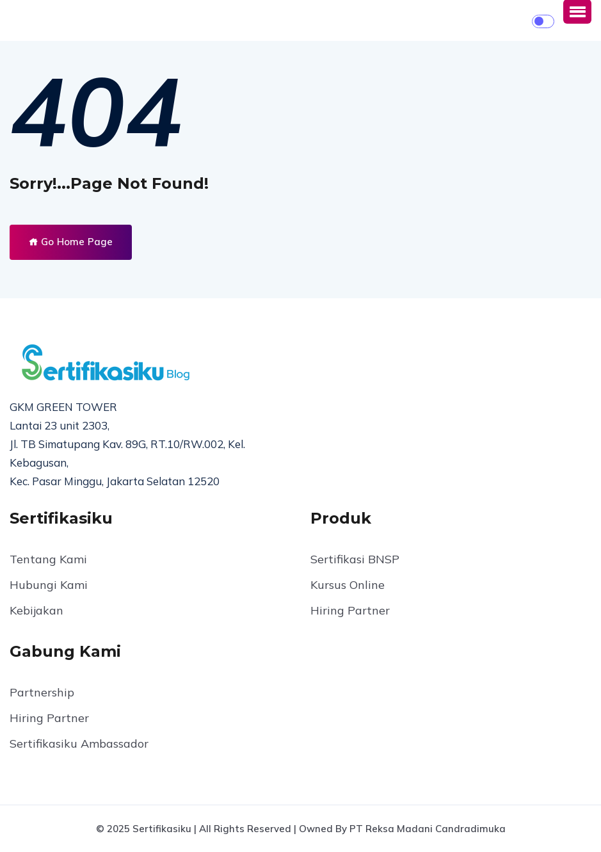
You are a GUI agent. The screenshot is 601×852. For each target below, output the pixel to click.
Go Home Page (71, 242)
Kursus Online (347, 584)
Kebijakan (36, 610)
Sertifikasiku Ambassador (79, 743)
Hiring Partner (350, 610)
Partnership (42, 692)
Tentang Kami (48, 559)
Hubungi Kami (49, 584)
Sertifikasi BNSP (354, 559)
